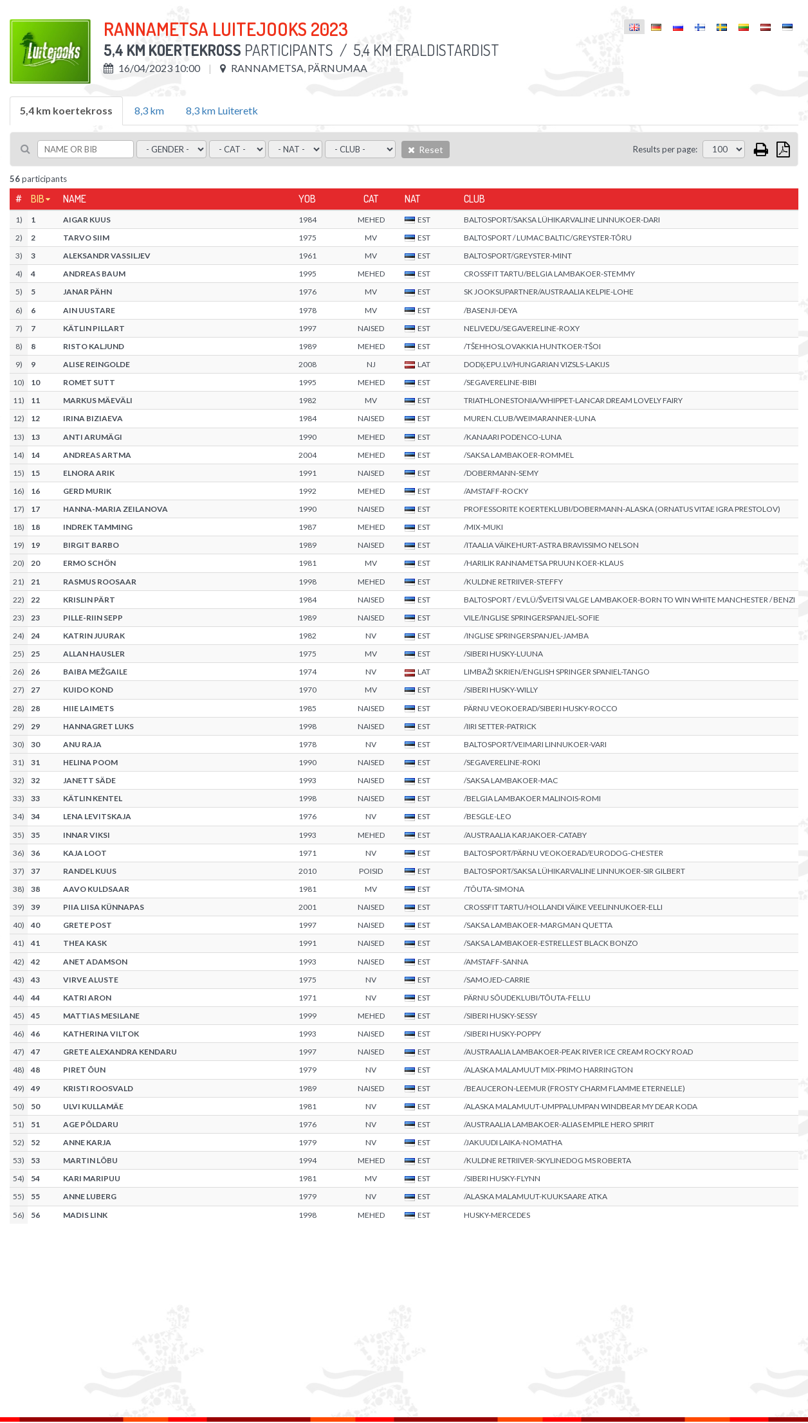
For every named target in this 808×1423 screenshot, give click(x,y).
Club (474, 198)
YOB (307, 198)
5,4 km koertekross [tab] (66, 110)
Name (74, 198)
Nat (412, 198)
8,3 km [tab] (149, 110)
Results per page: (665, 149)
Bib (37, 198)
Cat (370, 198)
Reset (425, 149)
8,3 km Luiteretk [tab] (222, 110)
